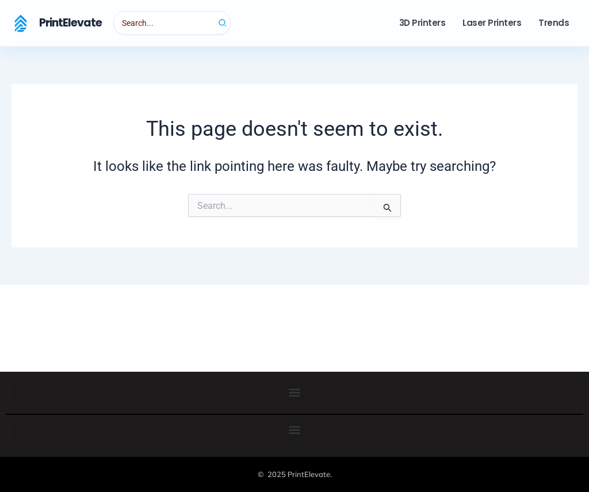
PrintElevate (70, 22)
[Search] (223, 23)
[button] (294, 392)
